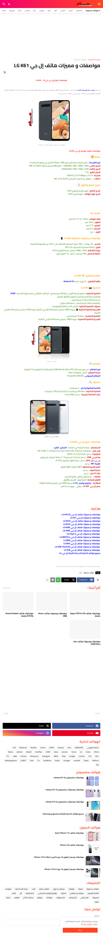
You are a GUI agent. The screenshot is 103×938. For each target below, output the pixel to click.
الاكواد (63, 893)
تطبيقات (71, 889)
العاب (14, 893)
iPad (63, 756)
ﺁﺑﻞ (20, 893)
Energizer (46, 756)
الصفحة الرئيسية (94, 60)
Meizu (10, 752)
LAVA (15, 756)
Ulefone (95, 760)
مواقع (39, 897)
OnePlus (38, 752)
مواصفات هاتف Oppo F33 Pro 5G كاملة (85, 614)
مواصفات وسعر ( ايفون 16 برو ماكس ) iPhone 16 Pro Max (59, 857)
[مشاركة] (5, 72)
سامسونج (79, 10)
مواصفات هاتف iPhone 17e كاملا (69, 833)
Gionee (23, 756)
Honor (42, 747)
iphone (19, 752)
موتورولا (12, 10)
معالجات (49, 897)
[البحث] (3, 4)
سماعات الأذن (28, 897)
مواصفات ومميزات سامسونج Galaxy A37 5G (65, 789)
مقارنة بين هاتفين (77, 893)
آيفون (71, 10)
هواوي (41, 10)
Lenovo (65, 752)
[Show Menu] (99, 4)
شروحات (8, 889)
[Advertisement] (51, 36)
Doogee (67, 760)
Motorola (23, 747)
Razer (57, 760)
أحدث (97, 713)
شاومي (62, 10)
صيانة (97, 902)
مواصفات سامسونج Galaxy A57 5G (69, 777)
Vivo (69, 747)
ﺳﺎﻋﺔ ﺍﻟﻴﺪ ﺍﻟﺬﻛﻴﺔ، (21, 889)
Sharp (86, 760)
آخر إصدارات (73, 897)
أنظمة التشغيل (93, 893)
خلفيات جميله (44, 889)
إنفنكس (27, 10)
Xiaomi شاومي (93, 747)
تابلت (33, 889)
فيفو (49, 10)
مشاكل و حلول (59, 889)
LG (81, 572)
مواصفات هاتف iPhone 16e (72, 845)
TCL (7, 756)
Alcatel (28, 752)
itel (97, 765)
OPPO (51, 747)
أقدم (6, 713)
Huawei (61, 747)
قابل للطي (84, 897)
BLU (97, 756)
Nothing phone (11, 760)
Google (72, 756)
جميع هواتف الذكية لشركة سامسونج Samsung (63, 814)
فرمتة (80, 889)
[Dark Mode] (9, 4)
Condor (82, 756)
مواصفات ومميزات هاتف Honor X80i (52, 614)
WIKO (56, 756)
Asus (56, 752)
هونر (34, 10)
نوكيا (19, 10)
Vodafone (47, 760)
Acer (32, 760)
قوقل (4, 10)
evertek (77, 760)
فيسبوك (95, 897)
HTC (90, 756)
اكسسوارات (60, 897)
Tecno (73, 752)
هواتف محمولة (80, 60)
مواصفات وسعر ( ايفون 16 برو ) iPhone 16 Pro (64, 869)
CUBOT (23, 760)
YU (38, 760)
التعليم (16, 897)
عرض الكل (6, 588)
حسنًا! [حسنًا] (80, 930)
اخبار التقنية (30, 893)
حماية (8, 897)
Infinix (96, 752)
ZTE (14, 747)
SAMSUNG (79, 747)
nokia (88, 752)
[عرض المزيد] (47, 579)
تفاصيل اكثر (87, 924)
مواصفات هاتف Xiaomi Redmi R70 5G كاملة (19, 614)
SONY (48, 752)
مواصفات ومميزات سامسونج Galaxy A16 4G (65, 802)
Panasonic (34, 756)
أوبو (55, 10)
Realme (33, 747)
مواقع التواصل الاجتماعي (47, 893)
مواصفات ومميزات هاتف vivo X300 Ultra (86, 642)
